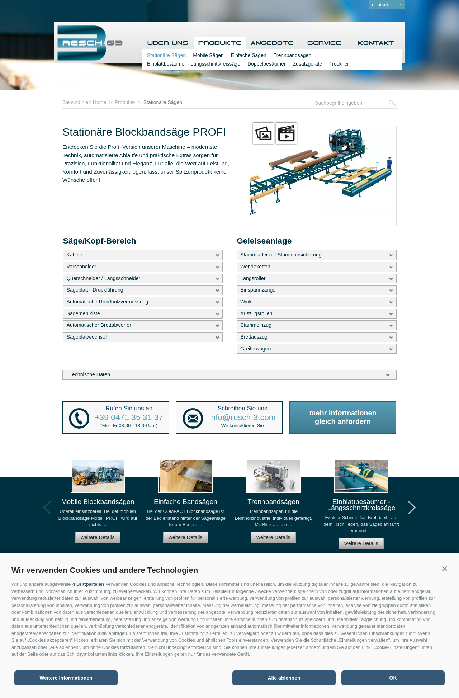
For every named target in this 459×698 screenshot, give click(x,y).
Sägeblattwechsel (86, 337)
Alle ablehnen (284, 678)
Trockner (339, 64)
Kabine (74, 255)
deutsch (380, 5)
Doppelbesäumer (266, 64)
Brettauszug (254, 337)
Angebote (272, 43)
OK (393, 678)
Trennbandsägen (292, 55)
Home (99, 102)
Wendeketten (255, 266)
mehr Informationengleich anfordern (343, 417)
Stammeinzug (255, 325)
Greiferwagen (255, 349)
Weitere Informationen (66, 678)
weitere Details (97, 537)
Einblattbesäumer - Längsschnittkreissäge (193, 64)
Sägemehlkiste (83, 313)
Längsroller (253, 278)
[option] (98, 504)
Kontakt (376, 43)
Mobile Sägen (208, 55)
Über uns (167, 43)
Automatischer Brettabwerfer (98, 325)
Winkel (248, 302)
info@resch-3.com (242, 417)
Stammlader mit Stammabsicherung (281, 255)
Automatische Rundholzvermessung (107, 302)
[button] (445, 568)
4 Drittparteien (88, 584)
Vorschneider (81, 266)
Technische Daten (90, 374)
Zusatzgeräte (307, 64)
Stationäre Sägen (166, 55)
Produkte (219, 43)
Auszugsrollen (256, 313)
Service (324, 43)
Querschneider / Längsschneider (103, 278)
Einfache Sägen (248, 55)
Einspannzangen (259, 290)
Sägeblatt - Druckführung (94, 290)
